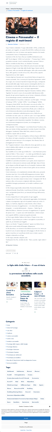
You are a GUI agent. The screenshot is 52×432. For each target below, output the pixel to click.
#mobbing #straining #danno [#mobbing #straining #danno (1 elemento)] (14, 392)
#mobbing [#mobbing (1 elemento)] (29, 388)
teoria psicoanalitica (12, 363)
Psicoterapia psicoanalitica (13, 357)
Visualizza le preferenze (26, 427)
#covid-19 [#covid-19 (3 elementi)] (9, 381)
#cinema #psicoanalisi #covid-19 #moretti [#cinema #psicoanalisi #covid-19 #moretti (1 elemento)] (18, 378)
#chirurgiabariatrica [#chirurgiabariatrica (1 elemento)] (20, 375)
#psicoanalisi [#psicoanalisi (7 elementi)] (35, 402)
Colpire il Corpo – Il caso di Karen (39, 293)
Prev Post (26, 263)
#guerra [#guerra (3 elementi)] (41, 385)
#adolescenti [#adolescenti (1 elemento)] (10, 371)
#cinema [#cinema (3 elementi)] (30, 375)
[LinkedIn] (17, 253)
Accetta (26, 418)
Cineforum (9, 333)
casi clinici (9, 330)
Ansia (8, 325)
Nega (26, 422)
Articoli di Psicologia (11, 250)
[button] (49, 406)
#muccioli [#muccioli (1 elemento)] (28, 392)
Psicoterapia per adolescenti (14, 355)
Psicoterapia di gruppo (13, 352)
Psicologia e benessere (13, 349)
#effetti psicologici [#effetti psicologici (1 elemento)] (25, 385)
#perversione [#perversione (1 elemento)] (25, 402)
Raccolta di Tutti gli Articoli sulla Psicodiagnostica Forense (21, 360)
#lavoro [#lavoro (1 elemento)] (9, 388)
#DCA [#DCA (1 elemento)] (22, 381)
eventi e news (10, 338)
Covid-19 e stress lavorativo (10, 292)
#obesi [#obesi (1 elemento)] (42, 399)
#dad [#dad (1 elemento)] (16, 381)
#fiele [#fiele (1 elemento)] (34, 385)
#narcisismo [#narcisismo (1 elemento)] (36, 392)
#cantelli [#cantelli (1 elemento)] (9, 375)
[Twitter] (15, 253)
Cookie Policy (23, 430)
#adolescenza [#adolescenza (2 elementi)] (20, 371)
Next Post (26, 271)
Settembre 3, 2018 (24, 44)
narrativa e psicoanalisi (13, 341)
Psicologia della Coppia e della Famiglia (17, 344)
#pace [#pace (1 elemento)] (8, 402)
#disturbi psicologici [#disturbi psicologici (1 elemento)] (12, 385)
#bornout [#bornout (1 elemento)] (29, 371)
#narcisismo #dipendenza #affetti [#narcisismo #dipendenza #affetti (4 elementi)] (15, 395)
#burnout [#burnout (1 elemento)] (37, 371)
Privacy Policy (29, 430)
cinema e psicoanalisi (12, 336)
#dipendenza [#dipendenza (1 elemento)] (30, 381)
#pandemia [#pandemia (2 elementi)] (16, 402)
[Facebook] (13, 253)
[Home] (7, 9)
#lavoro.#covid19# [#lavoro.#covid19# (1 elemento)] (19, 388)
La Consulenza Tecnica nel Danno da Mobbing (26, 297)
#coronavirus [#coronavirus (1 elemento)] (35, 378)
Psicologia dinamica (12, 347)
